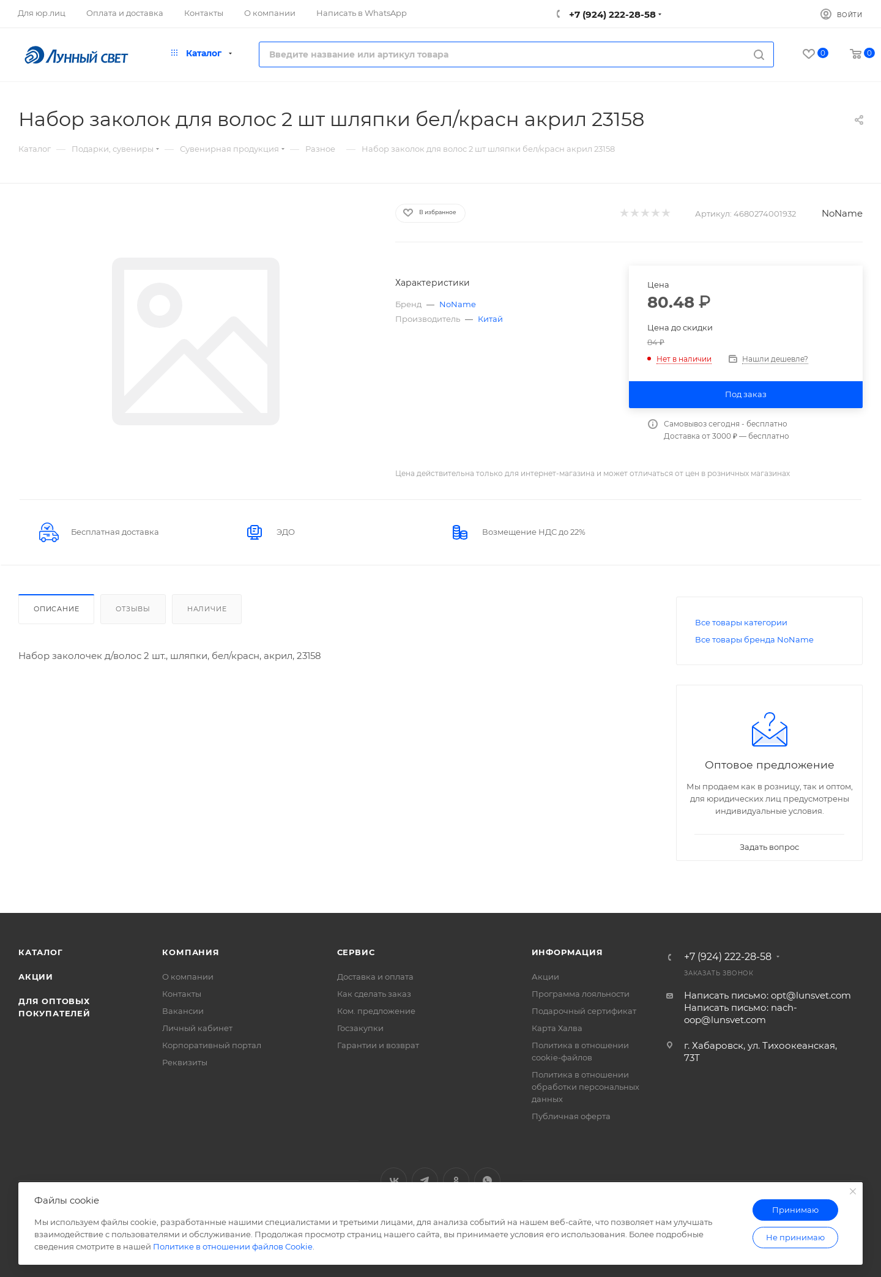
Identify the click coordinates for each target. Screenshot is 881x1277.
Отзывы (133, 609)
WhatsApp (487, 1180)
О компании (188, 976)
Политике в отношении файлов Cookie (233, 1246)
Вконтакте (394, 1180)
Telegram (425, 1180)
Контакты (181, 994)
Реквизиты (184, 1062)
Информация (567, 952)
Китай (490, 319)
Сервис (356, 952)
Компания (190, 952)
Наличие (207, 609)
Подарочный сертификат (584, 1011)
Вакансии (183, 1011)
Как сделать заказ (374, 994)
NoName (842, 213)
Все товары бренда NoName (754, 639)
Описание (56, 609)
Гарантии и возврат (378, 1045)
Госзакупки (360, 1028)
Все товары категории (741, 622)
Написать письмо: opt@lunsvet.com (767, 995)
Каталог (40, 952)
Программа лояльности (581, 994)
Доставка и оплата (375, 976)
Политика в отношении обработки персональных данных (585, 1087)
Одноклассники (456, 1180)
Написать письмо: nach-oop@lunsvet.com (740, 1014)
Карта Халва (557, 1028)
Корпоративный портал (211, 1045)
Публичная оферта (571, 1116)
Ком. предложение (376, 1011)
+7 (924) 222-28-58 (611, 14)
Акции (35, 976)
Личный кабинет (197, 1028)
